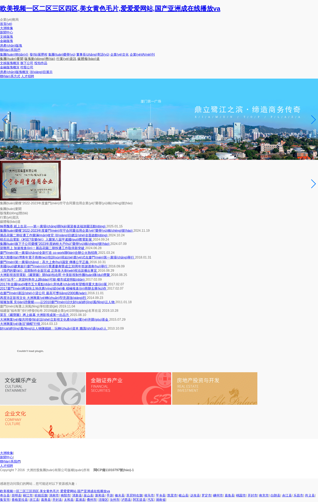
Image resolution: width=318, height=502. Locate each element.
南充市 (264, 495)
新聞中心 (6, 457)
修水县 (120, 495)
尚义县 (310, 495)
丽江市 (28, 495)
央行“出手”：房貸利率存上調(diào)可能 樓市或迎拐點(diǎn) (42, 279)
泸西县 (126, 499)
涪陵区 (103, 499)
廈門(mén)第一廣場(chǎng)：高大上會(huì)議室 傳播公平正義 (45, 262)
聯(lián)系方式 (10, 76)
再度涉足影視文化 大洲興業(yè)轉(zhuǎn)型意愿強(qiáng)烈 (43, 298)
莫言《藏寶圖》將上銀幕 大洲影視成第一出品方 (35, 315)
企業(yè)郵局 (9, 19)
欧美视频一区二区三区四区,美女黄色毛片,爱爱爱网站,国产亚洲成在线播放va (110, 8)
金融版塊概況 (9, 67)
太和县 (69, 499)
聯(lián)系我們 (10, 461)
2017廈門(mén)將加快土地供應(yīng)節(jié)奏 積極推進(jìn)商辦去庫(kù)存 (53, 288)
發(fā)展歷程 (38, 54)
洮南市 (54, 495)
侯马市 (149, 495)
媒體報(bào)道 (88, 59)
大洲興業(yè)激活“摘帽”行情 (20, 324)
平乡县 (160, 495)
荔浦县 (80, 499)
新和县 (100, 495)
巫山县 (88, 495)
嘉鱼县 (229, 495)
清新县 (77, 495)
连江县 (34, 499)
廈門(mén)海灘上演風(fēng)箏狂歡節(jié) (29, 306)
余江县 (287, 495)
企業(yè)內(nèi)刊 (142, 54)
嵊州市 (218, 495)
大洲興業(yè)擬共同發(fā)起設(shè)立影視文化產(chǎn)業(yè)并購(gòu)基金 (54, 319)
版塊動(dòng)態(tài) (39, 59)
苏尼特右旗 (134, 495)
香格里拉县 (20, 499)
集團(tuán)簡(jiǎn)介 (14, 54)
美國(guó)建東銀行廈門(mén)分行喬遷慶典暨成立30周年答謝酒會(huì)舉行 (54, 266)
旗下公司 (26, 63)
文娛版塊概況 (9, 63)
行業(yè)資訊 (66, 59)
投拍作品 (40, 63)
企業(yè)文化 (119, 54)
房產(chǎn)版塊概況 (14, 72)
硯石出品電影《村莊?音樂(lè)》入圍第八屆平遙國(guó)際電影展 (46, 239)
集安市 (5, 499)
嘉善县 (46, 499)
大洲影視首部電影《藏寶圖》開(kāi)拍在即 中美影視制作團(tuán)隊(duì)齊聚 (55, 275)
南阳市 (65, 495)
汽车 (150, 499)
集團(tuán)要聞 (12, 59)
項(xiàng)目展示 (41, 72)
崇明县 (16, 495)
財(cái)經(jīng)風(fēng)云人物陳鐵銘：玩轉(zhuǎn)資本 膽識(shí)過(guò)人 (53, 328)
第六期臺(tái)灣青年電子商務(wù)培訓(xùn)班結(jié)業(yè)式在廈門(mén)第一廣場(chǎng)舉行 (67, 257)
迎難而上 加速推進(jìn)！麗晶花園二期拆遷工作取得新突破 (42, 248)
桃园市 (241, 495)
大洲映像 (6, 453)
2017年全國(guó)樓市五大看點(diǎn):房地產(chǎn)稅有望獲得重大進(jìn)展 (54, 284)
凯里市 (172, 495)
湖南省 (160, 499)
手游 (109, 495)
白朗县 (275, 495)
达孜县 (195, 495)
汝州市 (114, 499)
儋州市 (92, 499)
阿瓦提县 (139, 499)
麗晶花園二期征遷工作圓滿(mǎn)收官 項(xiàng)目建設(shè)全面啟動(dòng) (54, 235)
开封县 (57, 499)
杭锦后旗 (40, 495)
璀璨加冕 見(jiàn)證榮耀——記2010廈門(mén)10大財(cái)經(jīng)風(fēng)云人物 (57, 302)
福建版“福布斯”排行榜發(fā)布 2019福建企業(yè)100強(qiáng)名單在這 (51, 310)
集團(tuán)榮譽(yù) (61, 54)
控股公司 (26, 67)
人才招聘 (27, 76)
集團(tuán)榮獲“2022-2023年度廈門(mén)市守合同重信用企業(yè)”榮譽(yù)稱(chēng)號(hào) (66, 230)
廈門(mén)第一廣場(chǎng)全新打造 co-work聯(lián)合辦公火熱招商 (49, 252)
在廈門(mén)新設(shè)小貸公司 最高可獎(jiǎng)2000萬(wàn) (43, 293)
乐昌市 (298, 495)
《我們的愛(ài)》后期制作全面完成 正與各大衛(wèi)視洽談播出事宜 (49, 270)
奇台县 (5, 495)
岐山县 (183, 495)
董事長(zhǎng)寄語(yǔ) (92, 54)
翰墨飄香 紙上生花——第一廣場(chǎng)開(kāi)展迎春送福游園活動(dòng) (53, 226)
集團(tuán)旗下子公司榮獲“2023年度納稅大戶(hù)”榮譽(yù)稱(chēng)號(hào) (55, 244)
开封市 (252, 495)
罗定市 (206, 495)
